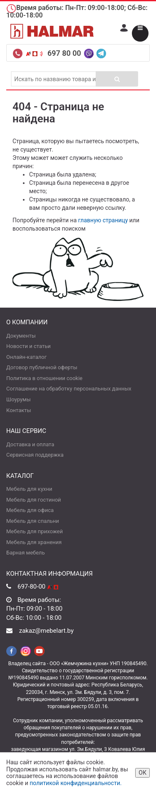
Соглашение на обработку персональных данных (68, 388)
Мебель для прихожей (34, 531)
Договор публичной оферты (41, 367)
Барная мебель (25, 552)
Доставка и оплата (30, 444)
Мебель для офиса (30, 510)
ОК (142, 772)
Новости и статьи (28, 346)
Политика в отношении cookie (44, 378)
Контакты (18, 410)
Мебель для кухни (29, 489)
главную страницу (103, 220)
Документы (21, 336)
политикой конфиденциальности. (75, 783)
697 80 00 (65, 53)
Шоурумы (18, 399)
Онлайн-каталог (26, 357)
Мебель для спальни (32, 521)
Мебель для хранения (34, 542)
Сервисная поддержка (35, 455)
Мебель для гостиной (33, 500)
